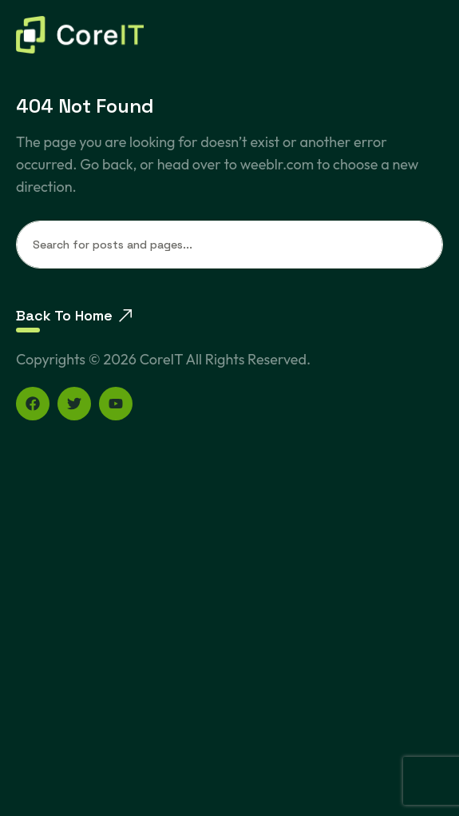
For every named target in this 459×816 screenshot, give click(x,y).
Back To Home (74, 315)
